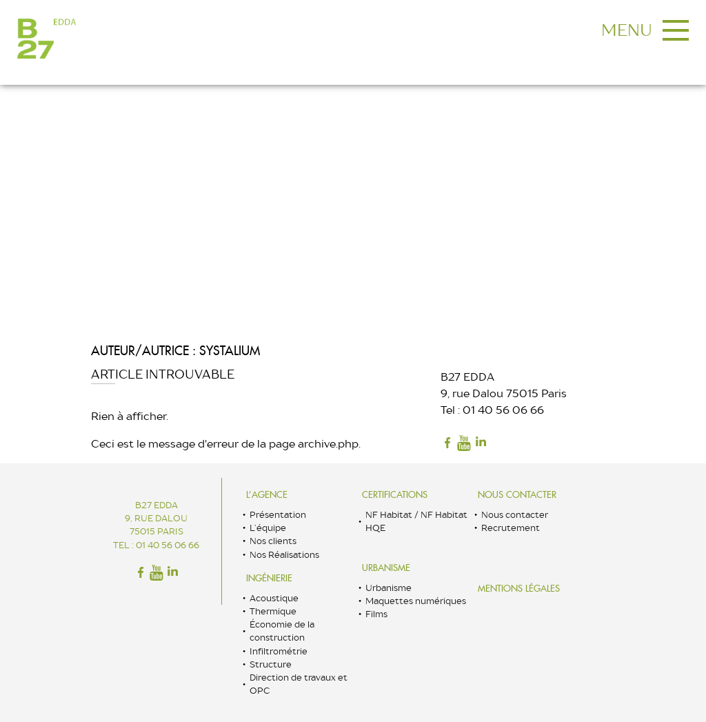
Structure (271, 664)
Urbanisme (386, 568)
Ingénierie (269, 578)
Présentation (278, 515)
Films (376, 614)
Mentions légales (519, 588)
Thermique (273, 611)
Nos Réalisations (284, 555)
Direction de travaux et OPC (298, 684)
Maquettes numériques (415, 601)
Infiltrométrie (278, 651)
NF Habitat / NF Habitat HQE (416, 521)
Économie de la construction (282, 631)
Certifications (394, 495)
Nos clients (273, 541)
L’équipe (268, 528)
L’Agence (267, 495)
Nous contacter (517, 495)
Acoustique (274, 598)
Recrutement (510, 528)
